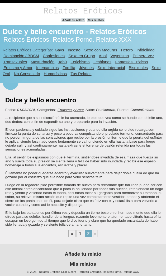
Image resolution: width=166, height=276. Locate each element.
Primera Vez (143, 56)
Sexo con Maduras (100, 50)
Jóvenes (86, 67)
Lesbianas (102, 62)
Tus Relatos (80, 73)
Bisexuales (138, 67)
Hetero (127, 50)
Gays (59, 50)
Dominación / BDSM (21, 56)
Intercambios (47, 67)
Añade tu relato (73, 20)
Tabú (62, 62)
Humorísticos (55, 73)
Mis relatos (96, 20)
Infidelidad (145, 50)
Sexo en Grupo (81, 56)
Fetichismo (79, 62)
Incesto (74, 50)
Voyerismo (120, 56)
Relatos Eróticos (82, 11)
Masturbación (43, 62)
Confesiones (54, 56)
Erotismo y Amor (17, 67)
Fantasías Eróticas (131, 62)
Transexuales (15, 62)
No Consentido (27, 73)
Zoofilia (69, 67)
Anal (103, 56)
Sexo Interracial (111, 67)
